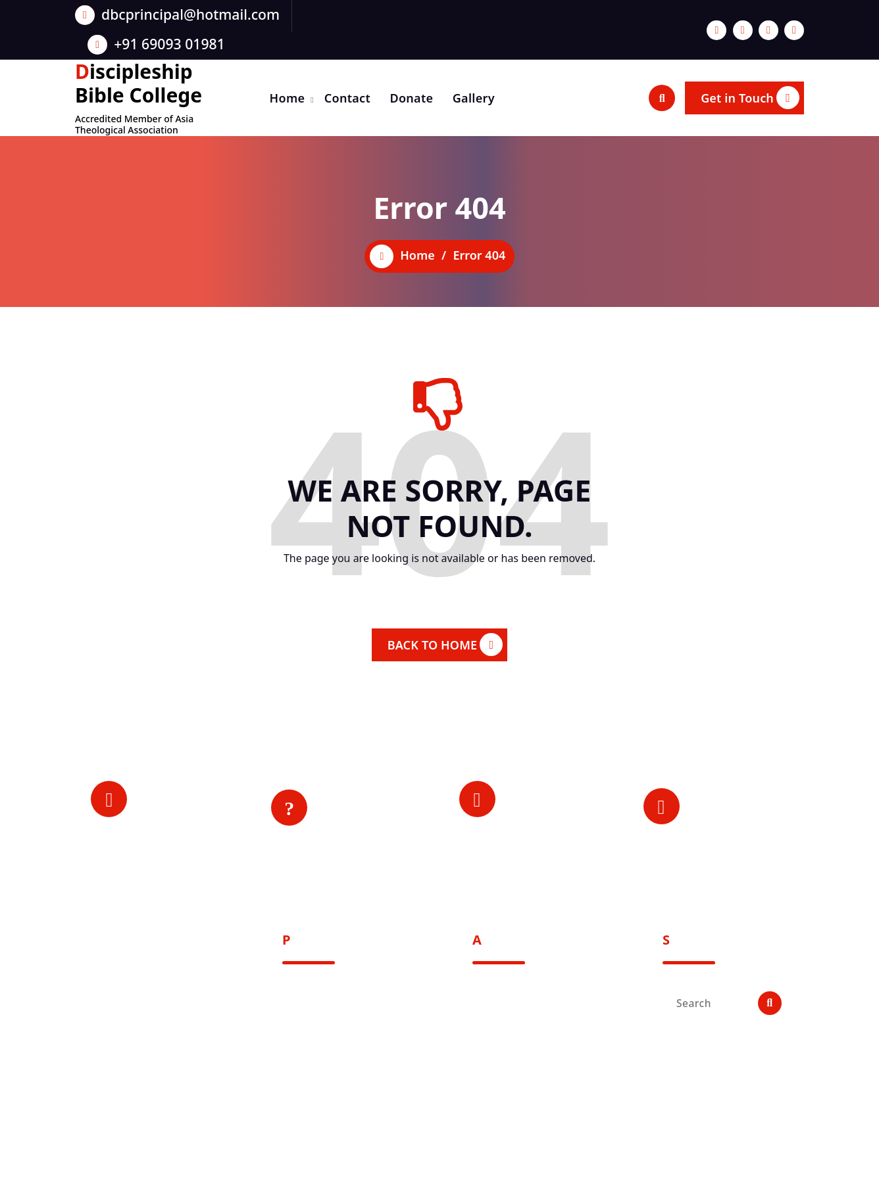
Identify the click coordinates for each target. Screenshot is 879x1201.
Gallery (474, 98)
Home (287, 98)
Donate (411, 98)
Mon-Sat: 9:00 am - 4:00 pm (734, 816)
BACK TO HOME (445, 644)
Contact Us (354, 826)
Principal (168, 808)
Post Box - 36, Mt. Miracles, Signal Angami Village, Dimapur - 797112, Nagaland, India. (153, 1083)
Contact (347, 98)
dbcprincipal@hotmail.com (190, 14)
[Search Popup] (662, 98)
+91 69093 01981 (169, 43)
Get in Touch (750, 97)
